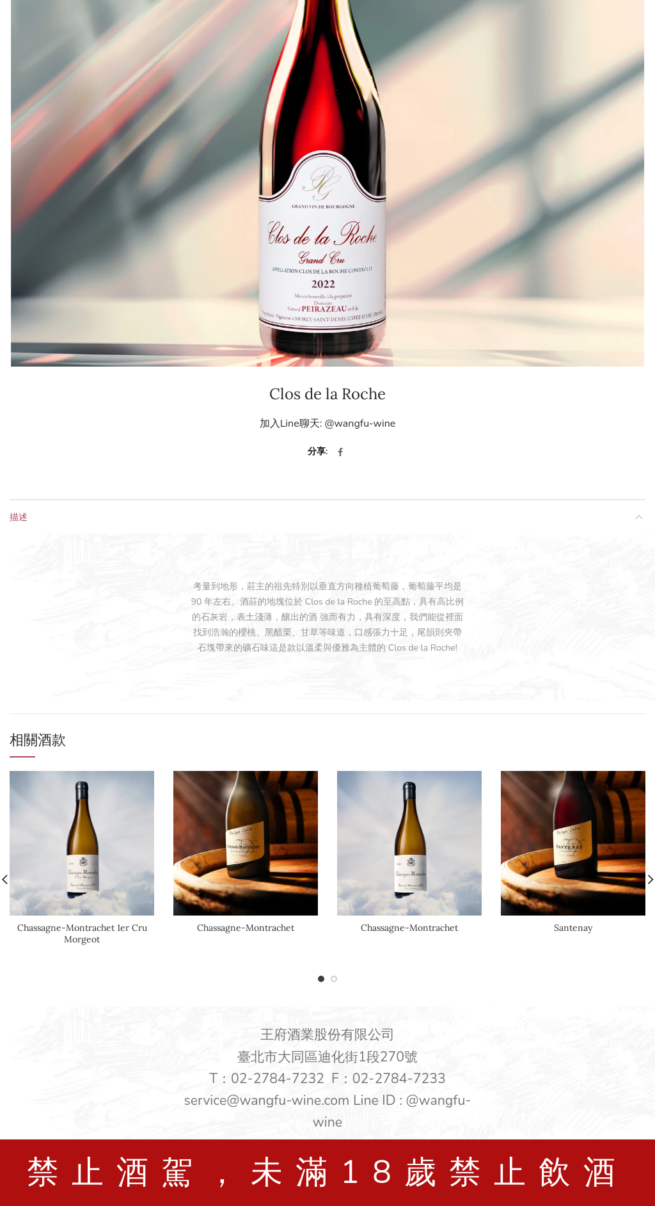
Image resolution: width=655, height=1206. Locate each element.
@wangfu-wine (359, 424)
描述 (19, 517)
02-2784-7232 (277, 1078)
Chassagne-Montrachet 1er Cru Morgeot (82, 933)
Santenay (573, 927)
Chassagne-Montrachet (245, 927)
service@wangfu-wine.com (267, 1100)
